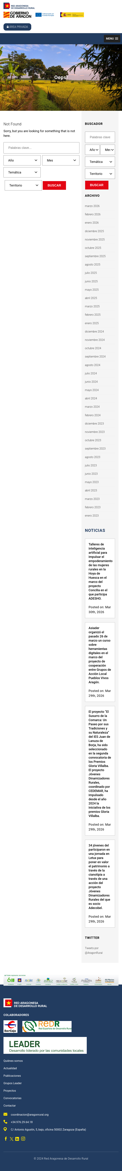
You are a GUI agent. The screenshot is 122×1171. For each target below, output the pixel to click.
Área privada (17, 26)
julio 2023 (91, 465)
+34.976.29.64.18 (18, 1122)
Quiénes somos (13, 1060)
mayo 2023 (92, 482)
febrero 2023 (93, 507)
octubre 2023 (93, 440)
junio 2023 (91, 473)
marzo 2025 (92, 306)
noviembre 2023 (95, 432)
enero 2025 (92, 323)
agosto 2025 (92, 264)
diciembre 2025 (94, 231)
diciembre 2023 (94, 423)
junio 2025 (91, 281)
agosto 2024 (92, 365)
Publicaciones (12, 1075)
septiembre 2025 (95, 256)
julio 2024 (91, 373)
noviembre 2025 (95, 239)
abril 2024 (91, 398)
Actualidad (10, 1068)
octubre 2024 (93, 348)
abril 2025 (91, 298)
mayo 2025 (92, 289)
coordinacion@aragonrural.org (26, 1114)
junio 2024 (91, 381)
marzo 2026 (92, 206)
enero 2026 (92, 222)
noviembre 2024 (95, 340)
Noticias (95, 530)
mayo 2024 (92, 390)
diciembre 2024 (94, 331)
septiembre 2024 (95, 356)
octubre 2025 (93, 248)
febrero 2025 (93, 314)
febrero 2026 (93, 214)
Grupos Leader (12, 1083)
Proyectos (9, 1090)
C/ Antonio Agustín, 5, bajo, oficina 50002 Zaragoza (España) (44, 1129)
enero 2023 (92, 515)
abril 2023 (91, 490)
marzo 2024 (92, 406)
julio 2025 (91, 273)
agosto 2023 (92, 457)
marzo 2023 (92, 499)
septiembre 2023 (95, 448)
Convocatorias (12, 1098)
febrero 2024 (93, 415)
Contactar (9, 1105)
